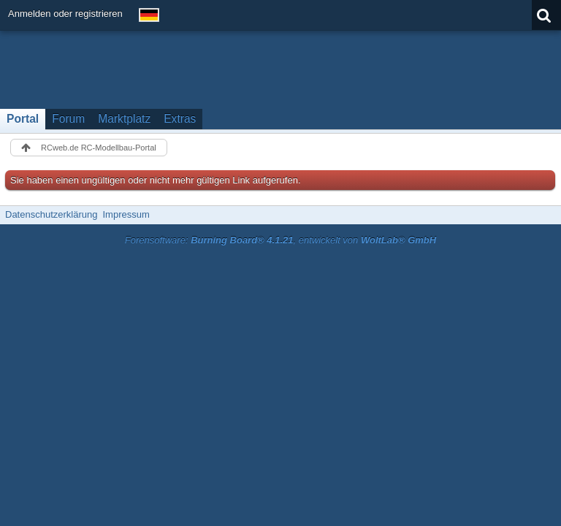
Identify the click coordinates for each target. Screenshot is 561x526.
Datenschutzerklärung (51, 214)
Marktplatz (124, 119)
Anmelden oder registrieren (65, 13)
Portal (23, 119)
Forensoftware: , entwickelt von (280, 240)
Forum (68, 119)
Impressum (125, 214)
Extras (180, 119)
